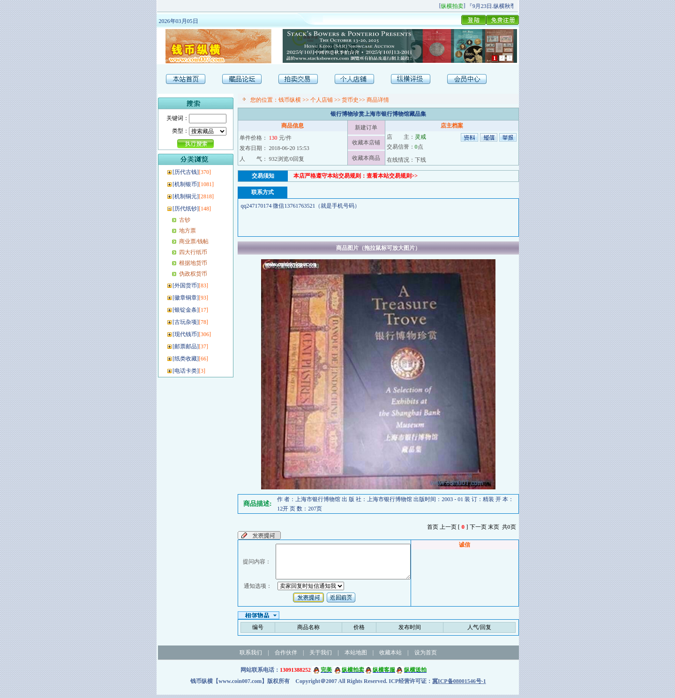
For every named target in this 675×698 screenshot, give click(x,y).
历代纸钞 (185, 208)
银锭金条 (185, 310)
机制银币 (185, 184)
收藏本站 (390, 656)
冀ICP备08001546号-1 (459, 684)
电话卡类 (185, 371)
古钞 (184, 220)
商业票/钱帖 (194, 241)
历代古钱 (185, 172)
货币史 (350, 100)
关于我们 (320, 656)
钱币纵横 (289, 100)
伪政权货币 (193, 273)
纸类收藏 (185, 358)
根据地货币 (193, 263)
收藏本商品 (366, 158)
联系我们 (251, 656)
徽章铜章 (185, 297)
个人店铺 (321, 100)
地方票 (187, 230)
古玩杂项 (185, 322)
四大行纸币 (193, 252)
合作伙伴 (286, 656)
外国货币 (185, 285)
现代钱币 (185, 334)
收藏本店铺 (366, 142)
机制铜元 (185, 196)
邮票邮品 (185, 346)
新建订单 (366, 127)
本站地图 (356, 656)
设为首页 (425, 656)
